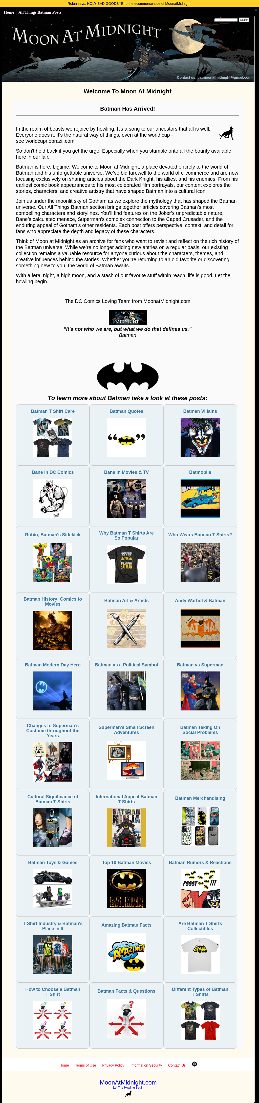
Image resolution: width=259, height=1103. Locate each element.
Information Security (146, 1065)
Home (9, 12)
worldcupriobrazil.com (50, 141)
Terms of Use (85, 1065)
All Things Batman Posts (39, 12)
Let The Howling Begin (128, 1087)
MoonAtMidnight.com (128, 1082)
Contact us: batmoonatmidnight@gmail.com (214, 77)
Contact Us (177, 1065)
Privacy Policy (113, 1065)
